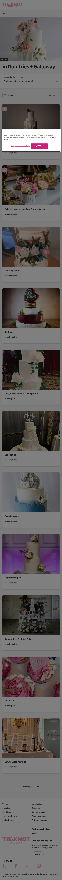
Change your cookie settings (20, 146)
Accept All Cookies (39, 146)
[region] (31, 140)
